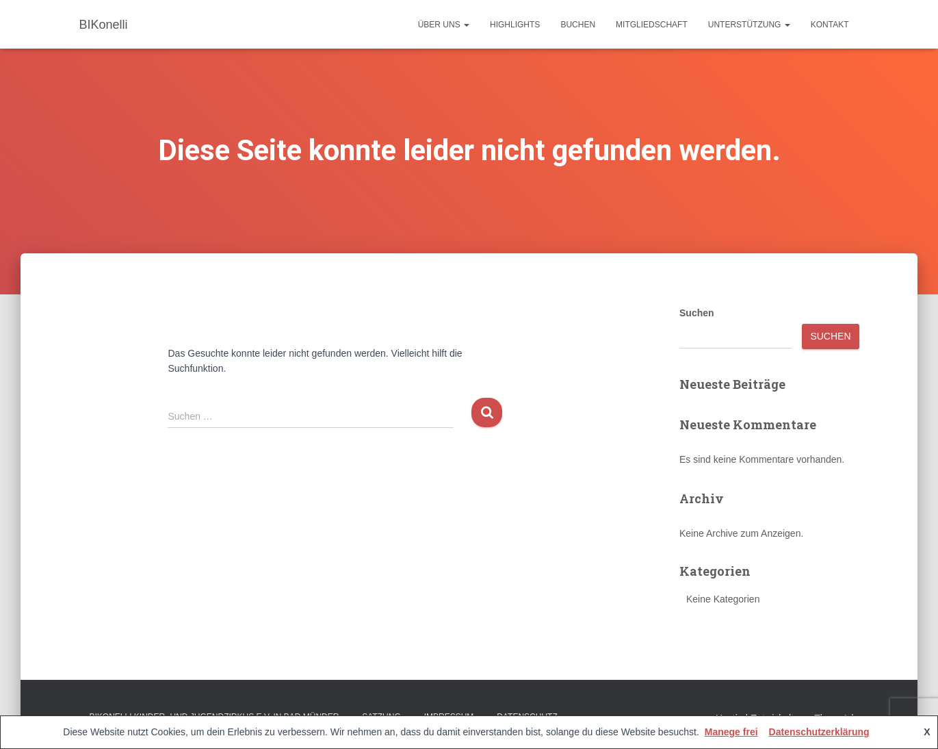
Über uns (443, 24)
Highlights (515, 24)
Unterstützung (749, 24)
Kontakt (830, 24)
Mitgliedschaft (652, 24)
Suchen (696, 312)
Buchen (577, 24)
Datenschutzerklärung (819, 731)
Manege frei (731, 731)
